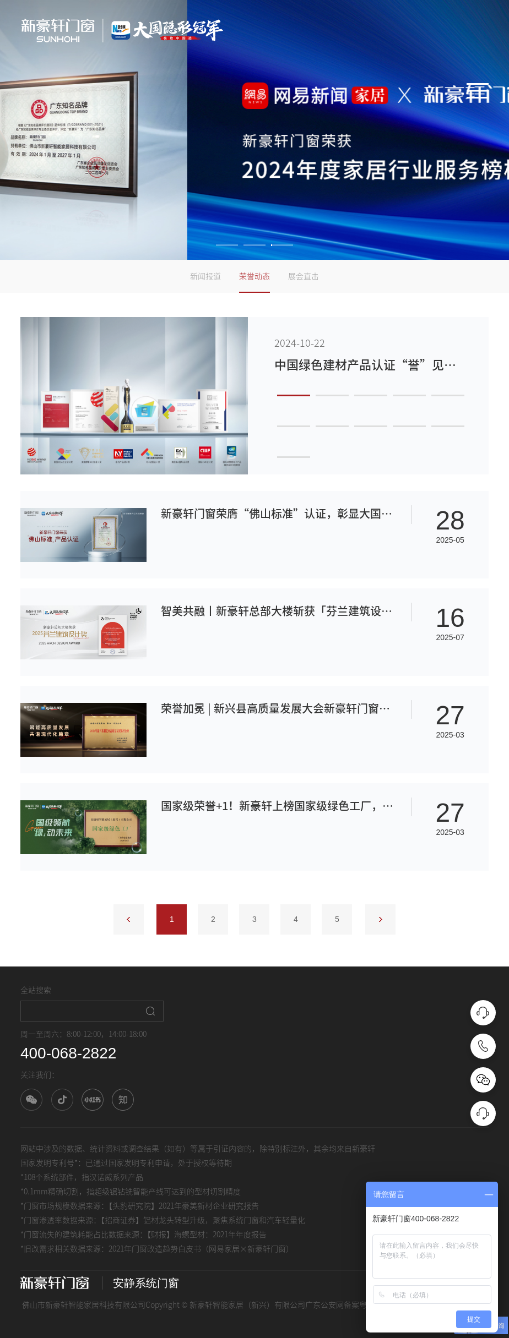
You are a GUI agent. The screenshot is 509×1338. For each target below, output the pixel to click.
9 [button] (409, 426)
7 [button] (332, 426)
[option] (254, 130)
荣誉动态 (254, 276)
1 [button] (227, 245)
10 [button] (447, 426)
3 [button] (282, 245)
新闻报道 (205, 276)
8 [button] (370, 426)
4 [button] (409, 395)
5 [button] (447, 395)
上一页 (128, 919)
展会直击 (303, 276)
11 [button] (293, 457)
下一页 (380, 919)
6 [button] (293, 426)
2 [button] (254, 245)
